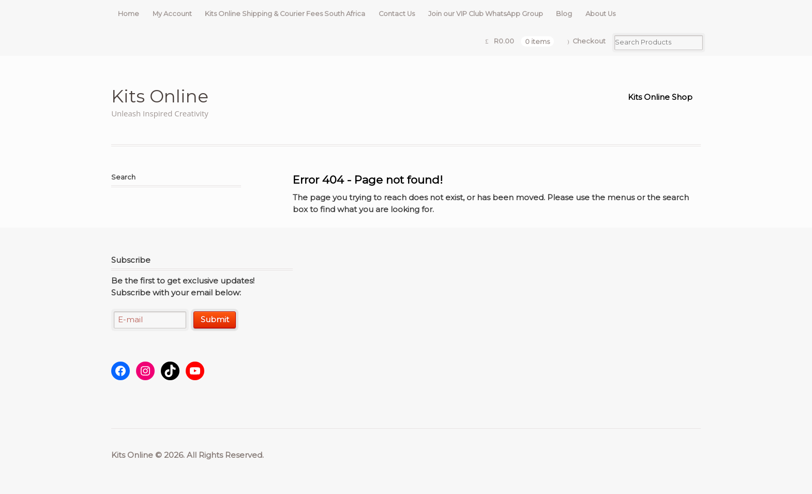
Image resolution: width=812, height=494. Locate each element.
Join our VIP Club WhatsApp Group (485, 14)
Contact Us (397, 14)
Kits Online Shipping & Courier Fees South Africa (285, 14)
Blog (564, 14)
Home (128, 14)
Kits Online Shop (660, 97)
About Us (600, 14)
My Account (172, 14)
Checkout (589, 41)
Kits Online (159, 96)
